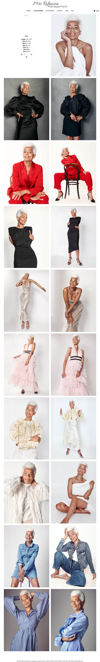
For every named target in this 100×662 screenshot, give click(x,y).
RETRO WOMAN (50, 10)
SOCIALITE (60, 10)
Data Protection (71, 661)
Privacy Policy (65, 661)
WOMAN (28, 10)
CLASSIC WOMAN (38, 10)
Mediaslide (81, 661)
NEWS (67, 10)
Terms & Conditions (58, 661)
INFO (72, 10)
